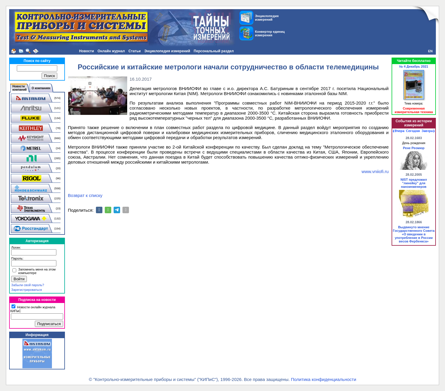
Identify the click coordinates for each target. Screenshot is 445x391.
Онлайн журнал (111, 51)
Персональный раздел (214, 51)
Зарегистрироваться (26, 289)
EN (430, 51)
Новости (86, 51)
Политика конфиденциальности (323, 379)
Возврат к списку (85, 195)
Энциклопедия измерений (167, 51)
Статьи (134, 51)
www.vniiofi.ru (375, 171)
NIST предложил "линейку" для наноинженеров (413, 183)
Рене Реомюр (413, 148)
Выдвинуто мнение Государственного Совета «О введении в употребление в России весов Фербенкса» (413, 234)
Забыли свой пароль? (27, 285)
